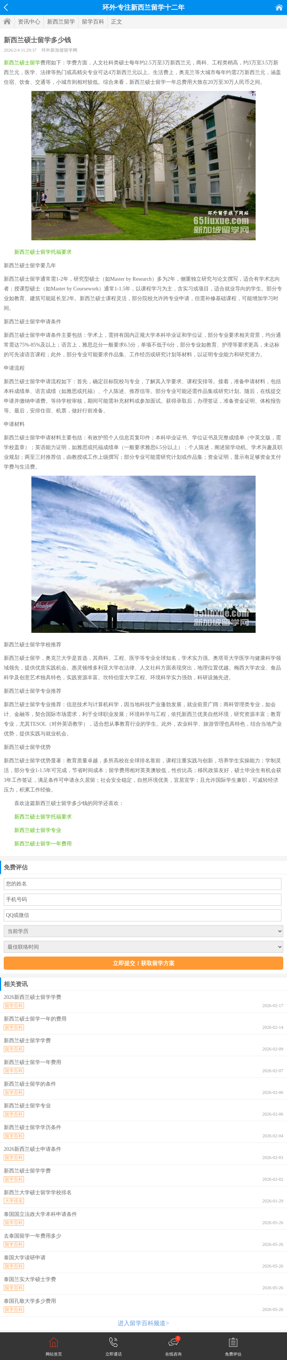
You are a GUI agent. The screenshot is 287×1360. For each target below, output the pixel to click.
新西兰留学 (61, 22)
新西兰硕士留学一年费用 (43, 844)
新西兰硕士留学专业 (37, 830)
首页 (279, 7)
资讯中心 (29, 22)
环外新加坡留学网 (59, 50)
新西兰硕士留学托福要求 (43, 252)
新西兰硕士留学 (22, 62)
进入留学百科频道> (143, 1323)
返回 (6, 7)
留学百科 (93, 22)
